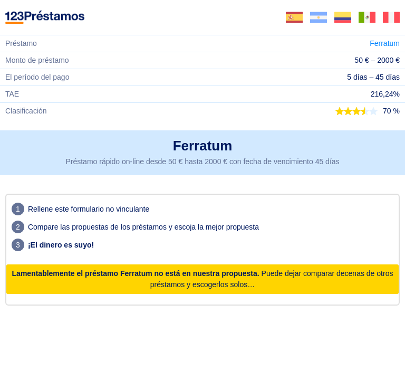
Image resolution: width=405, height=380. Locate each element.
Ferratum (385, 43)
